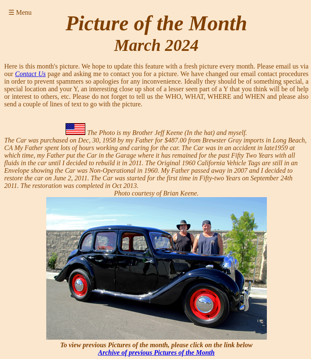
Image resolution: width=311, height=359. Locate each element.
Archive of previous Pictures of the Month (156, 352)
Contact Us (30, 73)
